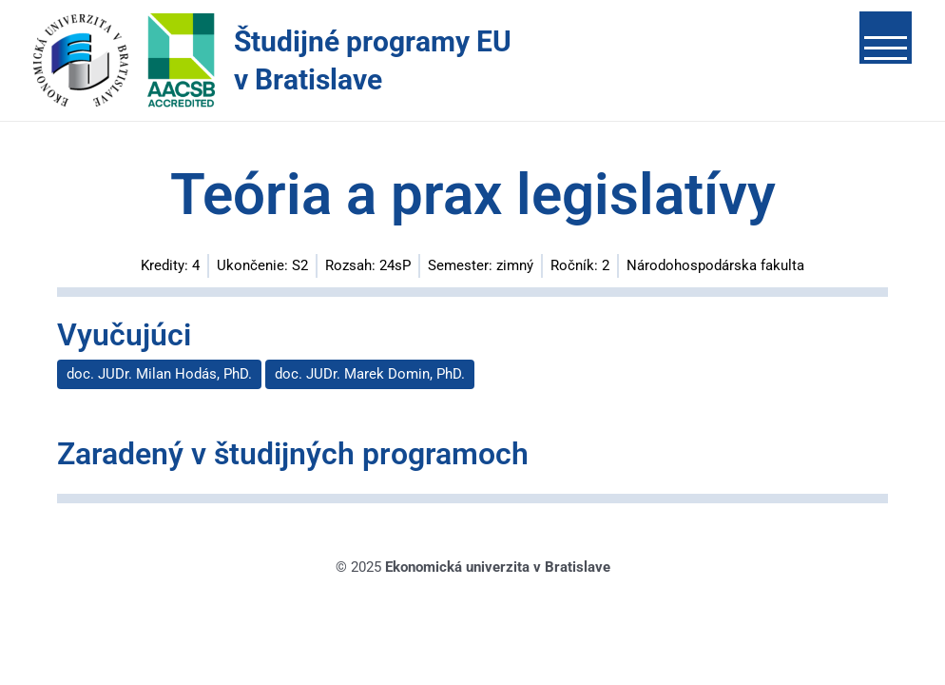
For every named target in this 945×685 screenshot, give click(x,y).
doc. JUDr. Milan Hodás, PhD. (159, 373)
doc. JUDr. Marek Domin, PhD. (370, 373)
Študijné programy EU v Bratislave (372, 60)
